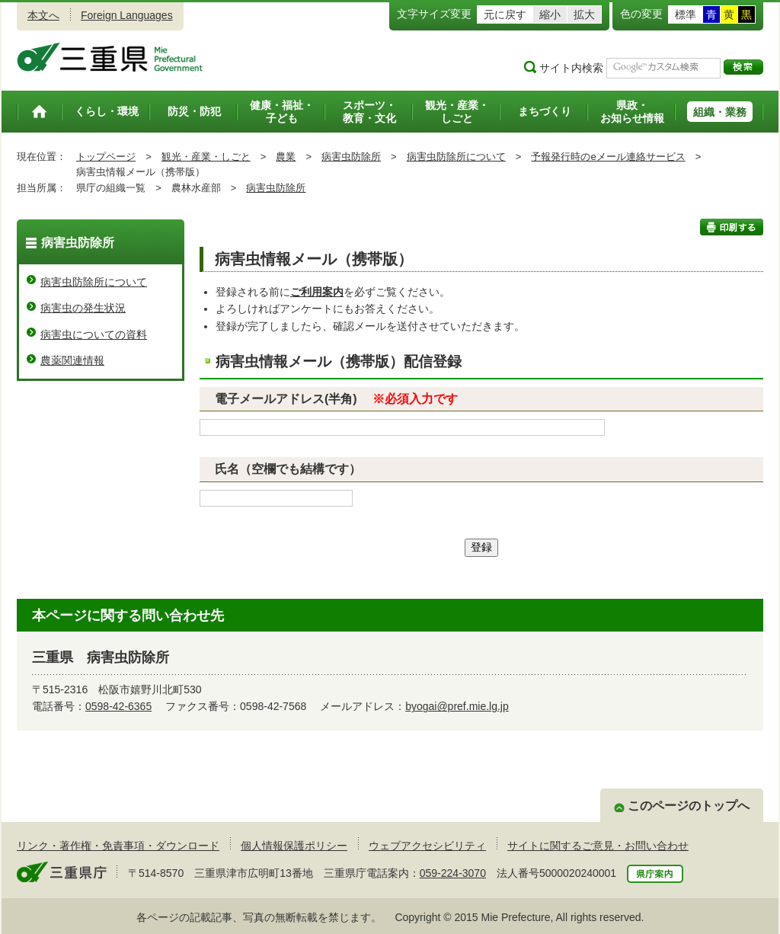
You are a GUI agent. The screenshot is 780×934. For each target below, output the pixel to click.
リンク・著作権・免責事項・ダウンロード (118, 846)
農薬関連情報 (72, 360)
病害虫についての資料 (93, 334)
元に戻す (505, 14)
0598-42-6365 (118, 706)
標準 (685, 14)
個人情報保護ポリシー (294, 846)
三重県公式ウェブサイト (110, 57)
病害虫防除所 (351, 156)
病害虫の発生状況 (83, 308)
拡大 (584, 14)
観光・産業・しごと (206, 156)
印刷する (731, 227)
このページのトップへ (689, 805)
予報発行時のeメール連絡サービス (608, 156)
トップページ (106, 156)
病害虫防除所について (456, 156)
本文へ (43, 15)
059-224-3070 (453, 873)
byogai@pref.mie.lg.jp (457, 706)
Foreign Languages (127, 15)
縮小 (550, 14)
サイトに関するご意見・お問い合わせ (598, 846)
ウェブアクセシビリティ (427, 846)
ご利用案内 (317, 292)
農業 (286, 156)
